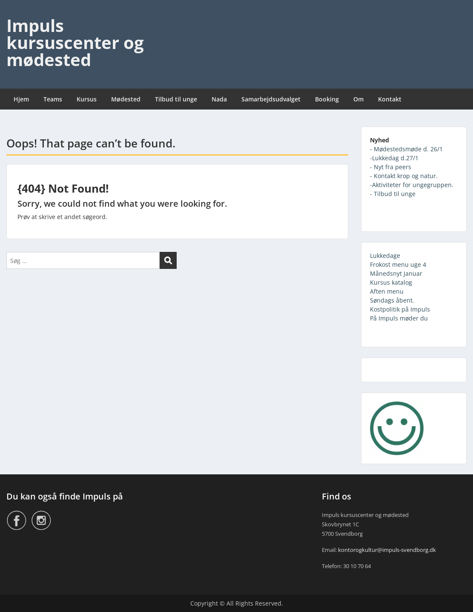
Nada (219, 99)
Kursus (87, 99)
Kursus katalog (391, 282)
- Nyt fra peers (390, 167)
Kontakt (389, 99)
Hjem (21, 99)
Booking (327, 99)
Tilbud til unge (176, 99)
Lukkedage (385, 255)
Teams (52, 99)
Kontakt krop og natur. (406, 176)
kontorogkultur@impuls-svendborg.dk (387, 550)
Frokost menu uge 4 (398, 264)
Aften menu (387, 291)
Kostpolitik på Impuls (400, 309)
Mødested (125, 99)
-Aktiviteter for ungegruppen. (411, 185)
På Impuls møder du (399, 318)
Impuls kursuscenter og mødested (75, 42)
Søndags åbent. (392, 300)
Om (358, 99)
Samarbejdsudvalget (271, 99)
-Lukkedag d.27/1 (394, 158)
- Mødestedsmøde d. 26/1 (406, 149)
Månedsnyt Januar (396, 273)
